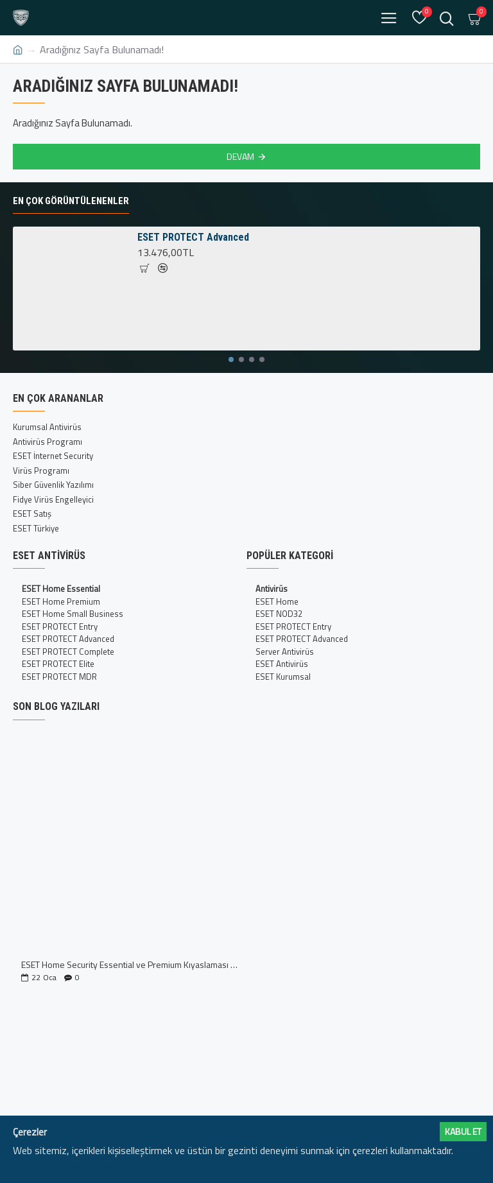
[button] (231, 359)
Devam (240, 156)
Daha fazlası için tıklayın (64, 1165)
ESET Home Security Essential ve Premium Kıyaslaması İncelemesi (129, 964)
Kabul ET (463, 1131)
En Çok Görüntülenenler (71, 201)
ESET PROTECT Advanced (193, 237)
